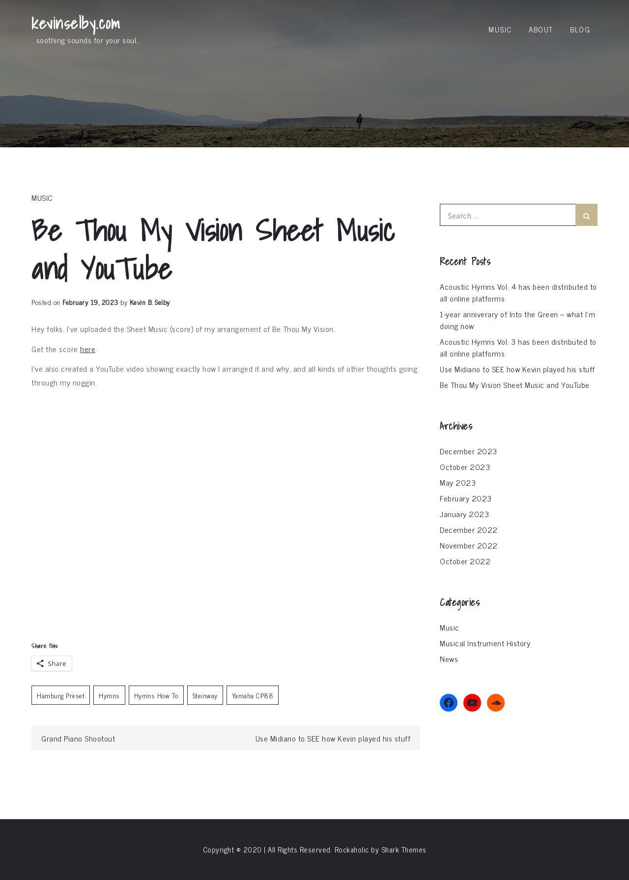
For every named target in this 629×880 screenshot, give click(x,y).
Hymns (109, 695)
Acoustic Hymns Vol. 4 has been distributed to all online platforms (518, 292)
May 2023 (458, 482)
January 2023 (464, 513)
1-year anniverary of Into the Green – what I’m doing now (517, 319)
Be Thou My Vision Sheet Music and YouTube (515, 384)
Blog (580, 29)
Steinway (205, 695)
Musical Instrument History (485, 642)
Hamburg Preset (61, 695)
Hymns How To (156, 695)
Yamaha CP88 (253, 695)
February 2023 (466, 498)
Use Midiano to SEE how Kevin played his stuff (333, 738)
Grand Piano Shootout (78, 738)
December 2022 (469, 529)
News (449, 658)
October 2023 (465, 466)
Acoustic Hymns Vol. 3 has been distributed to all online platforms (518, 347)
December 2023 (468, 450)
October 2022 (465, 560)
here (87, 348)
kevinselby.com (75, 23)
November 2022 (469, 545)
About (541, 29)
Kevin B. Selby (150, 301)
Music (500, 29)
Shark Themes (404, 849)
